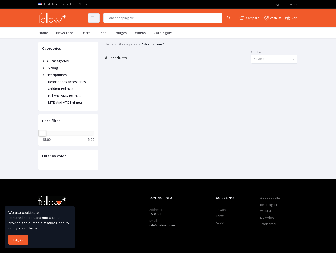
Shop (102, 33)
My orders (267, 217)
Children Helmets (61, 88)
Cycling (50, 68)
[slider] (42, 133)
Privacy (221, 209)
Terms (220, 216)
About (220, 222)
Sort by (256, 52)
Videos (140, 33)
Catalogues (163, 33)
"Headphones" (153, 44)
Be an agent (268, 205)
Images (121, 33)
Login (277, 4)
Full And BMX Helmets (64, 95)
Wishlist (265, 211)
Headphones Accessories (67, 82)
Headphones (54, 75)
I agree (18, 239)
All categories (55, 61)
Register (292, 4)
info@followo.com (162, 225)
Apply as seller (270, 198)
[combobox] (274, 59)
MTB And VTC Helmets (65, 102)
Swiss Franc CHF (72, 4)
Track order (268, 224)
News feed (64, 33)
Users (85, 33)
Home (43, 33)
